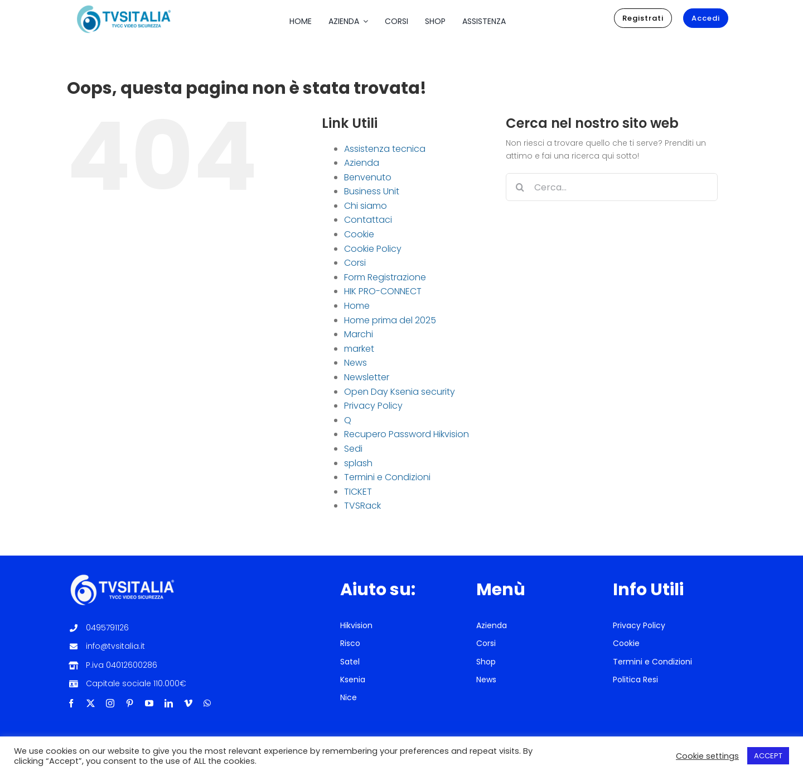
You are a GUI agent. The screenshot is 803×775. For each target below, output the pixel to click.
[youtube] (149, 703)
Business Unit (371, 191)
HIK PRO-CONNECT (383, 291)
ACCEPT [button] (768, 755)
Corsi (355, 262)
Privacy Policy (373, 405)
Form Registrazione (385, 277)
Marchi (358, 334)
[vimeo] (188, 703)
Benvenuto (367, 177)
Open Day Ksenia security (399, 391)
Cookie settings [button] (707, 756)
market (359, 348)
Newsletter (366, 377)
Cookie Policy (373, 248)
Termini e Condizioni (387, 477)
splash (358, 463)
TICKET (358, 491)
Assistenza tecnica (384, 148)
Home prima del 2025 (390, 320)
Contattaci (368, 219)
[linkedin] (169, 703)
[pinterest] (129, 703)
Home (357, 305)
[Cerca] (520, 187)
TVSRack (362, 505)
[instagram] (110, 703)
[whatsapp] (207, 703)
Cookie (359, 234)
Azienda (361, 162)
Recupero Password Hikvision (406, 434)
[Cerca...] (612, 187)
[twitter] (90, 703)
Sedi (353, 448)
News (355, 362)
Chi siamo (365, 205)
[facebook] (71, 703)
